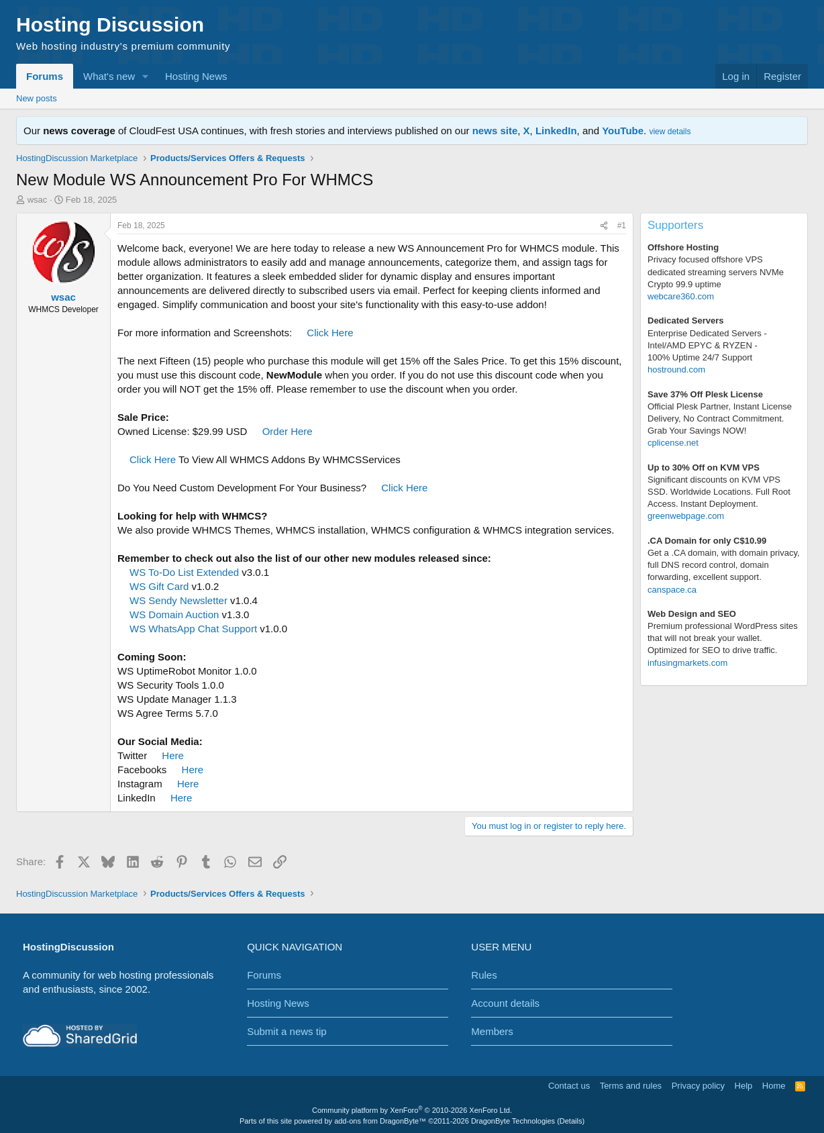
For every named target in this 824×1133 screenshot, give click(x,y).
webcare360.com (681, 296)
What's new (109, 76)
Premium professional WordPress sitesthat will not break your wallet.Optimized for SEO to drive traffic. (723, 638)
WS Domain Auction (174, 614)
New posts (36, 98)
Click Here (330, 332)
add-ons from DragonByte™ (380, 1121)
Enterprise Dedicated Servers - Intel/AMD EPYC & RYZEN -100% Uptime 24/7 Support (707, 345)
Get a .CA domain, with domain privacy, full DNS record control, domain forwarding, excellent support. (724, 565)
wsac (38, 200)
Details (571, 1121)
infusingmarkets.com (687, 663)
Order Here (287, 431)
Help (744, 1086)
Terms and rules (631, 1086)
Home (774, 1086)
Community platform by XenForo (412, 1110)
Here (173, 755)
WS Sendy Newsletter (178, 600)
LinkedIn (556, 130)
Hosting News (196, 76)
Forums (44, 76)
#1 (621, 225)
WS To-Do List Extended (184, 572)
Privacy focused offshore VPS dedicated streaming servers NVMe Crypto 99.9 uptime (716, 271)
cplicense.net (673, 443)
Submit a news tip (286, 1031)
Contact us (569, 1086)
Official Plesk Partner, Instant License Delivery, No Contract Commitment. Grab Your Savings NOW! (720, 418)
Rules (484, 975)
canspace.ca (672, 590)
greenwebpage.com (686, 516)
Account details (505, 1003)
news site (495, 130)
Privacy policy (698, 1086)
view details (669, 131)
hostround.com (676, 369)
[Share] (604, 226)
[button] (145, 76)
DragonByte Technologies (513, 1121)
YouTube (622, 130)
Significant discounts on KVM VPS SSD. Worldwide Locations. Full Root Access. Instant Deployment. (719, 492)
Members (492, 1031)
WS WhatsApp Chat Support (193, 628)
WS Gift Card (159, 586)
